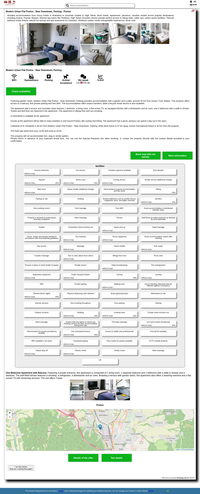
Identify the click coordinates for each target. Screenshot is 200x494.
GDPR (150, 491)
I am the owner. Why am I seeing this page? (21, 468)
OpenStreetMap (188, 449)
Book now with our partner (146, 155)
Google (61, 491)
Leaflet (177, 449)
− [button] (10, 417)
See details (116, 458)
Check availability (21, 91)
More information (177, 155)
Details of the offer (83, 458)
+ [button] (10, 413)
